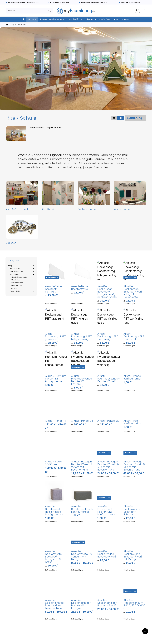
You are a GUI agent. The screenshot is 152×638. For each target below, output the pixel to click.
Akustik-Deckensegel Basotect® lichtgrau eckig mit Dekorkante (107, 291)
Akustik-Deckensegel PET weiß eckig (107, 337)
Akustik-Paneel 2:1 (82, 421)
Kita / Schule (22, 274)
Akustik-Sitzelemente (17, 209)
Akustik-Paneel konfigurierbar (132, 377)
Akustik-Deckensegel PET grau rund (55, 337)
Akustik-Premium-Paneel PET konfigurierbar (56, 379)
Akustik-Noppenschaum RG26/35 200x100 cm (134, 604)
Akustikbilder (49, 209)
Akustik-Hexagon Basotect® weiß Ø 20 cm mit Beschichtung (81, 465)
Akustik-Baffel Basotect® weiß (80, 287)
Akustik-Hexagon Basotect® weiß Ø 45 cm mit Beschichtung (134, 465)
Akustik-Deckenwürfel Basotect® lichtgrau (132, 510)
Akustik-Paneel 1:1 (55, 421)
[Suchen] (29, 11)
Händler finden (75, 19)
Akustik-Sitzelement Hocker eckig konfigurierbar (54, 510)
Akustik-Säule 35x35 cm (53, 463)
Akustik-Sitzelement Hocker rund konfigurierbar (106, 510)
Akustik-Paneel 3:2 (108, 421)
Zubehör (11, 243)
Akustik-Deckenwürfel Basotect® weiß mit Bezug (132, 555)
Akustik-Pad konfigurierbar (132, 422)
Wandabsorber (122, 209)
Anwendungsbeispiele (98, 19)
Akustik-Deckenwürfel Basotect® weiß (106, 554)
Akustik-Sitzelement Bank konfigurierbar (82, 509)
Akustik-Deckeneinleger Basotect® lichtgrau (81, 604)
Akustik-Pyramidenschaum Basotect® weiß (108, 379)
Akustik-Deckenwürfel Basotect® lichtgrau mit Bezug (53, 556)
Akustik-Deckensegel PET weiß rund (133, 337)
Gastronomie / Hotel (22, 271)
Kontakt (126, 19)
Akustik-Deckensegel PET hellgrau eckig (81, 337)
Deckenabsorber (87, 209)
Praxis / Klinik (22, 291)
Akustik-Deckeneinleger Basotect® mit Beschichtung (54, 604)
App (115, 19)
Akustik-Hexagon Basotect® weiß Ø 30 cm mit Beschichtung (108, 465)
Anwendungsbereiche (52, 19)
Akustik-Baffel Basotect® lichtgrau (53, 289)
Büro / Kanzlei (22, 268)
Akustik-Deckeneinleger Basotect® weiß (107, 603)
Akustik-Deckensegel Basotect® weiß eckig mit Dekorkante (132, 291)
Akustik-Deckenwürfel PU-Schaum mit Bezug (82, 555)
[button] (114, 118)
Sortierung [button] (135, 118)
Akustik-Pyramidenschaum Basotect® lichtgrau (82, 380)
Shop (21, 266)
